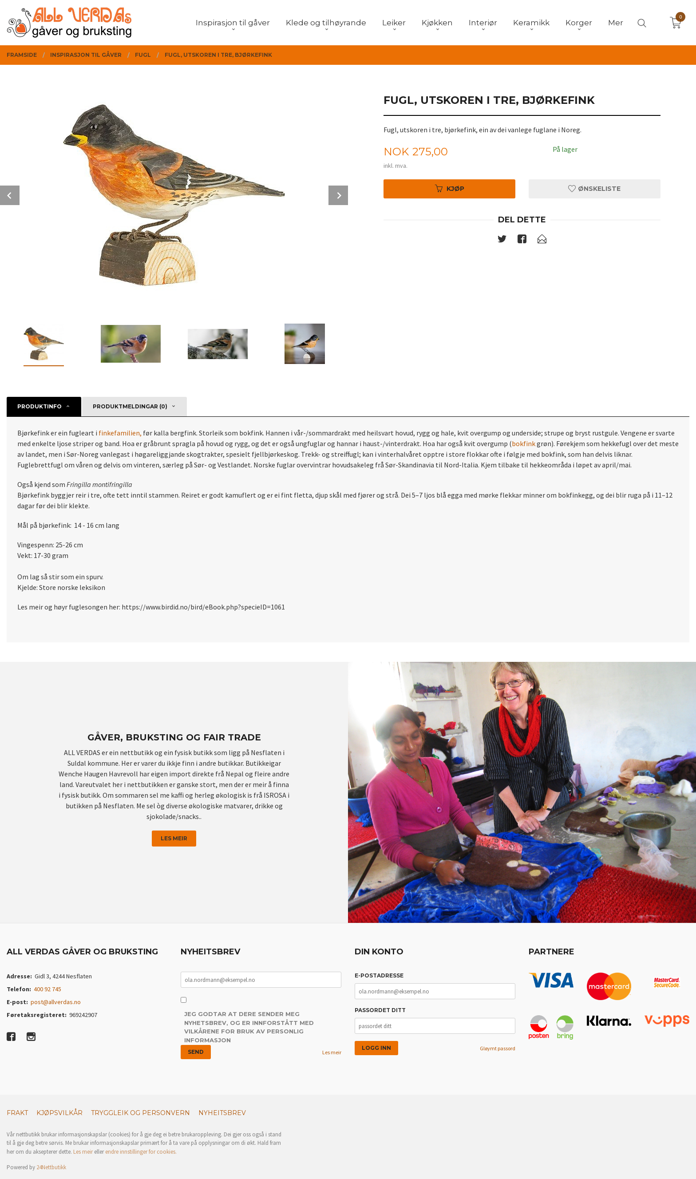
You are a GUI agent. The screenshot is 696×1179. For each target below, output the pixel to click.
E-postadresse (379, 975)
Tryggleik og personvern (140, 1113)
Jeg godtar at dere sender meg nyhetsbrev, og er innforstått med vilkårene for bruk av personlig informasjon (249, 1027)
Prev (10, 195)
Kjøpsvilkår (59, 1113)
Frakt (17, 1113)
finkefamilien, (121, 432)
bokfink (523, 443)
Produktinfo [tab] (39, 406)
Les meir (174, 838)
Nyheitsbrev (222, 1113)
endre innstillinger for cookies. (141, 1151)
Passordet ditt (380, 1010)
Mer (615, 22)
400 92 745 (47, 989)
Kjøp (449, 189)
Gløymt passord (497, 1048)
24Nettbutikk (51, 1167)
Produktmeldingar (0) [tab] (130, 406)
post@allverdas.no (56, 1002)
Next (338, 195)
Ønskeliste (594, 189)
